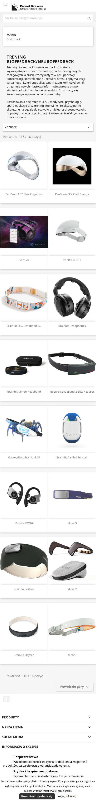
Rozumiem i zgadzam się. (37, 796)
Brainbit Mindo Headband (24, 391)
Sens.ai (24, 260)
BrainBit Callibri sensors (72, 457)
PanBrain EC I (72, 260)
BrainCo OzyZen (24, 655)
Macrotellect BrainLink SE (24, 457)
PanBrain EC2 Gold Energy (72, 194)
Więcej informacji (67, 796)
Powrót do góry (74, 686)
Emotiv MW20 (24, 523)
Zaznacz (48, 127)
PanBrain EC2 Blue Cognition (24, 194)
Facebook (6, 699)
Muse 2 (72, 589)
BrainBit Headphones (72, 326)
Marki (11, 34)
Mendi (72, 655)
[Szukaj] (48, 18)
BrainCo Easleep (24, 589)
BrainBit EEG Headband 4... (24, 326)
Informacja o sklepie (20, 747)
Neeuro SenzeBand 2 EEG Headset (72, 391)
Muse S (72, 523)
